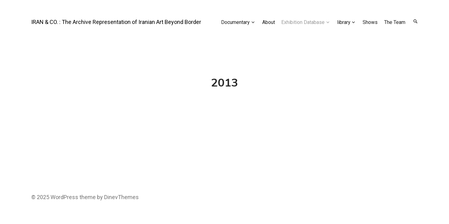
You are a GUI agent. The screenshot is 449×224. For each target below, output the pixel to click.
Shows (370, 22)
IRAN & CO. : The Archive (61, 22)
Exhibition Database (303, 22)
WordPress (64, 197)
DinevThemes (121, 197)
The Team (394, 22)
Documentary (235, 22)
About (268, 22)
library (343, 22)
